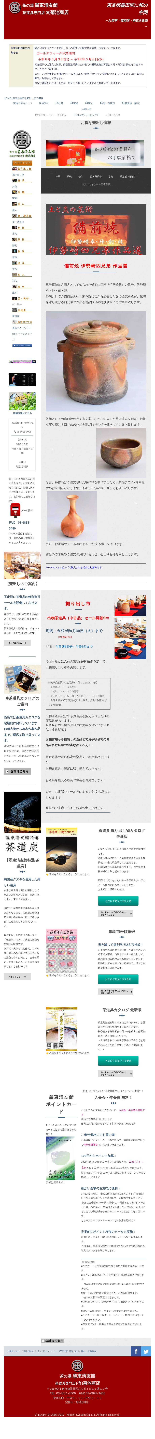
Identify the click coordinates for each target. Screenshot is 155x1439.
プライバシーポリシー (46, 1373)
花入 (22, 300)
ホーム (19, 38)
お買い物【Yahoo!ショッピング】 (86, 134)
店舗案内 (47, 38)
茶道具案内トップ (22, 125)
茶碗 (74, 125)
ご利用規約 (27, 1373)
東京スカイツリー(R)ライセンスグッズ (22, 353)
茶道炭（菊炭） (132, 125)
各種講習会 (78, 38)
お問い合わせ (93, 49)
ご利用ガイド (13, 1373)
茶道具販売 (22, 49)
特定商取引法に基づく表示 (72, 1373)
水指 (110, 198)
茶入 (89, 125)
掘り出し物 (22, 193)
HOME (7, 120)
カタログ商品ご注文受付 (118, 923)
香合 (22, 288)
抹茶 (59, 125)
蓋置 (22, 276)
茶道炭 (22, 335)
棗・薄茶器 (107, 125)
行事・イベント (113, 38)
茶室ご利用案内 (57, 49)
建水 (22, 311)
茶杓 (22, 264)
